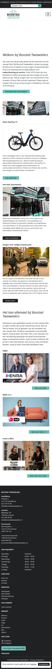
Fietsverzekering (7, 596)
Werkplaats (5, 591)
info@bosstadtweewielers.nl (11, 506)
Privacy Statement (37, 660)
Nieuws (4, 580)
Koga (3, 623)
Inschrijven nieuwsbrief (13, 648)
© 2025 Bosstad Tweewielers (18, 660)
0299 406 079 (6, 540)
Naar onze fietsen (11, 238)
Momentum (5, 627)
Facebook (6, 641)
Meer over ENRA (41, 388)
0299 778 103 (6, 531)
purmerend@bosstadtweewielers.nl (14, 543)
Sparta (3, 632)
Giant (3, 620)
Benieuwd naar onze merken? (16, 91)
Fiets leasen (5, 594)
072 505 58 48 (6, 517)
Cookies (33, 664)
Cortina (4, 618)
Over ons (4, 578)
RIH (2, 630)
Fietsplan (4, 599)
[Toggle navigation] (48, 14)
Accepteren (43, 664)
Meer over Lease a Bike (38, 476)
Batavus (4, 615)
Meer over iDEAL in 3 (39, 432)
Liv (2, 625)
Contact (4, 583)
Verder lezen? (10, 301)
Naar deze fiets (10, 178)
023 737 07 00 (6, 504)
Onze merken (6, 607)
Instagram (6, 643)
